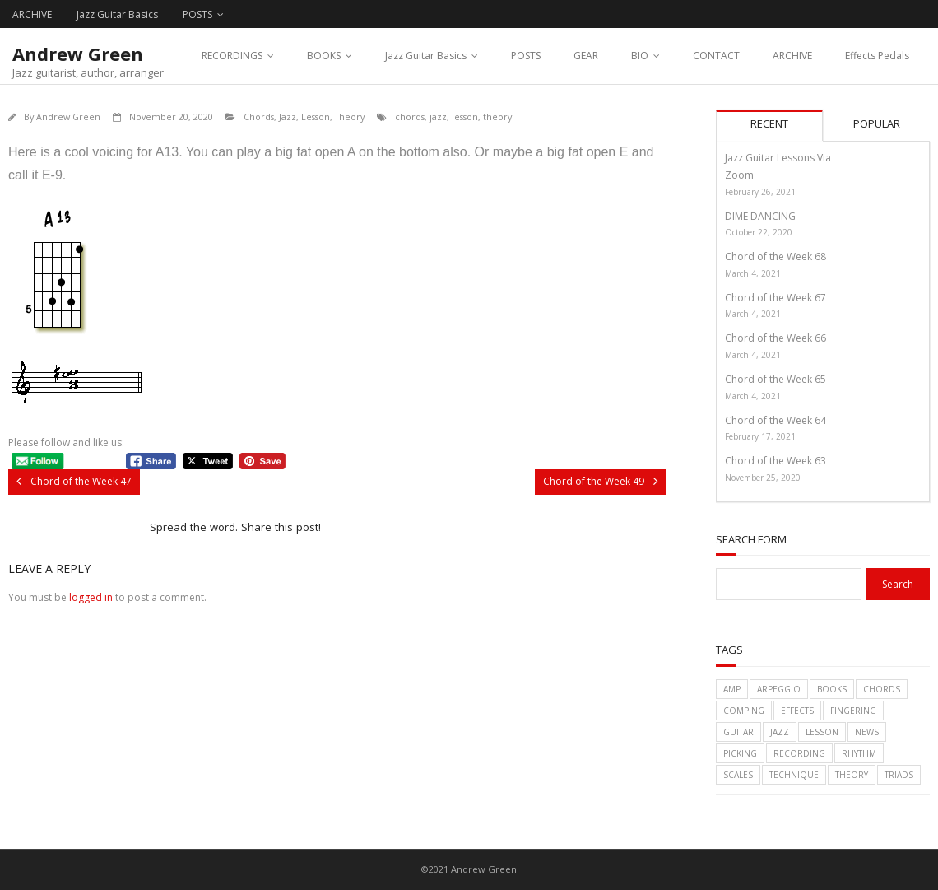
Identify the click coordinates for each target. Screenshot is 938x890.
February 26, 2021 (760, 192)
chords (410, 116)
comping (743, 710)
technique (794, 774)
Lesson (315, 116)
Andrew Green (68, 116)
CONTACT (716, 56)
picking (740, 753)
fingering (853, 710)
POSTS (197, 14)
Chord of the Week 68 (775, 256)
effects (797, 710)
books (832, 689)
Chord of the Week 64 (775, 420)
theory (497, 116)
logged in (91, 597)
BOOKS (324, 56)
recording (799, 753)
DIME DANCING (760, 216)
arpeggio (779, 689)
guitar (738, 732)
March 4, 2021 (753, 273)
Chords (259, 116)
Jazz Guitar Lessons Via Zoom (778, 167)
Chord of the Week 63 (775, 461)
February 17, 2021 (760, 436)
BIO (639, 56)
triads (899, 774)
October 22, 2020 (758, 232)
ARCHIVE (32, 14)
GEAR (585, 56)
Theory (350, 116)
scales (738, 774)
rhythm (859, 753)
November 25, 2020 (763, 477)
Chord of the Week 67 (775, 298)
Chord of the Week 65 (775, 379)
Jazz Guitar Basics (117, 14)
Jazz (287, 116)
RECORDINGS (232, 56)
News (867, 732)
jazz (438, 116)
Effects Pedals (877, 56)
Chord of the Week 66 (775, 338)
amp (732, 689)
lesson (465, 116)
